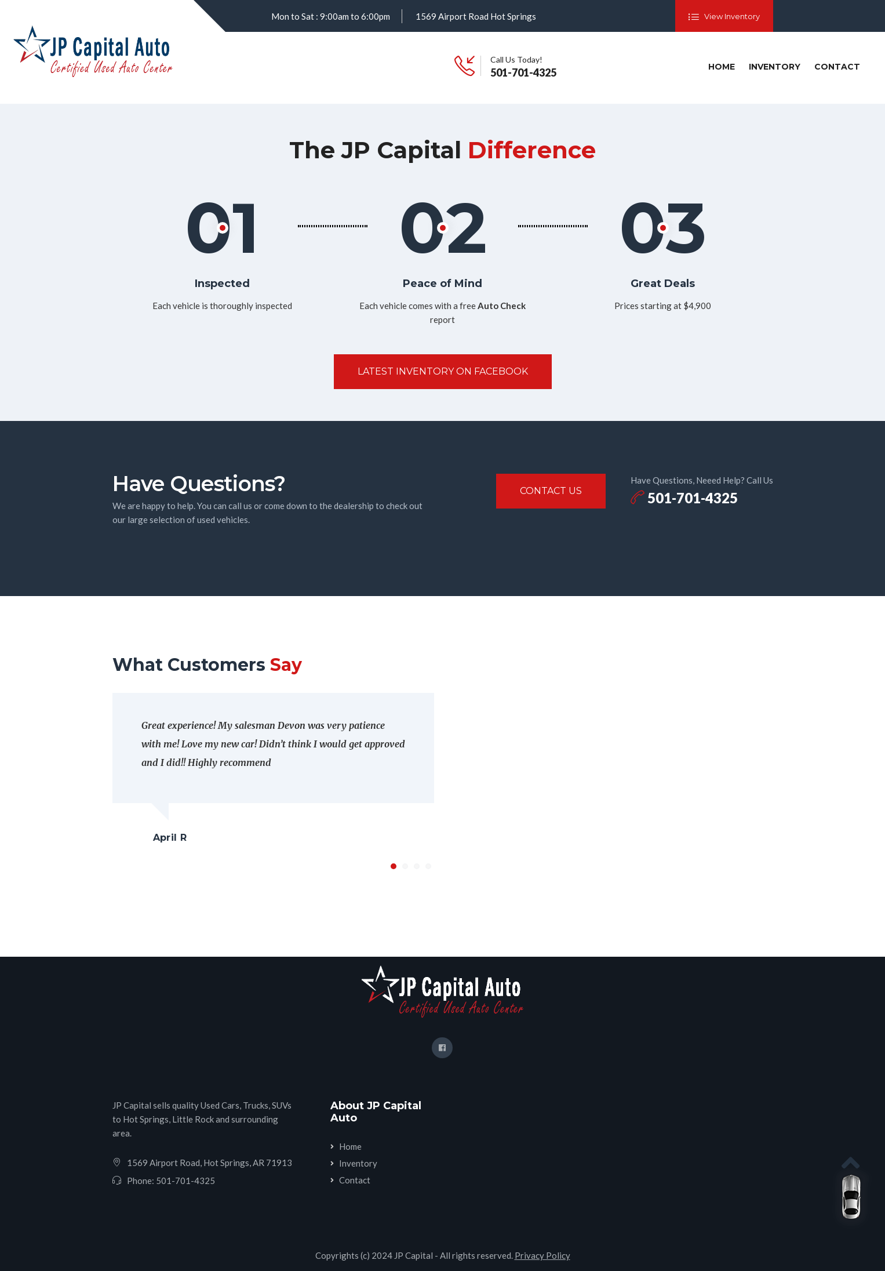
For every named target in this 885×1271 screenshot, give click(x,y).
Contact (837, 66)
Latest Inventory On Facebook (443, 371)
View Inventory (724, 17)
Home (724, 66)
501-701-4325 (523, 72)
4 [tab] (428, 866)
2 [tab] (405, 866)
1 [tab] (393, 866)
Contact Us (551, 490)
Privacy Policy (542, 1255)
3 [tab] (417, 866)
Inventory (774, 66)
